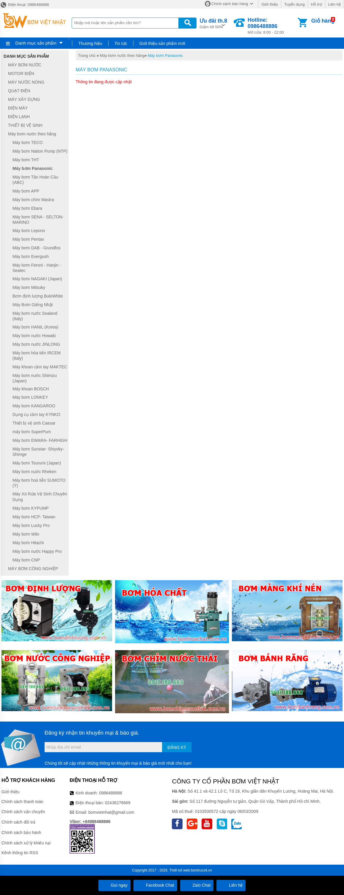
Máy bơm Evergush (30, 256)
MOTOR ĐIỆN (21, 73)
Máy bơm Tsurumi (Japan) (36, 463)
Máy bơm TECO (27, 142)
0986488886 (110, 793)
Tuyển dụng (294, 4)
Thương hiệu (90, 43)
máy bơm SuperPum (31, 431)
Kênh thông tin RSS (19, 852)
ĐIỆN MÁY (18, 108)
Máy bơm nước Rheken (34, 471)
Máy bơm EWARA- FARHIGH (39, 440)
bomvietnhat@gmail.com (111, 812)
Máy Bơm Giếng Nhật (32, 304)
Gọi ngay (114, 885)
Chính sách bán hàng (229, 3)
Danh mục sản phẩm (35, 43)
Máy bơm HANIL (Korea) (35, 327)
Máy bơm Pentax (28, 239)
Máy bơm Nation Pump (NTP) (39, 151)
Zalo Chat (197, 885)
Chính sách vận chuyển (23, 811)
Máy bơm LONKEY (30, 397)
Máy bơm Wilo (25, 534)
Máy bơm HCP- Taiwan (33, 516)
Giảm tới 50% (213, 23)
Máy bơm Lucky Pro (31, 525)
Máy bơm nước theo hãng (122, 55)
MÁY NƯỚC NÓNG (26, 82)
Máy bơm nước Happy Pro (37, 551)
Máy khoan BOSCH (30, 389)
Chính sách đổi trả (18, 822)
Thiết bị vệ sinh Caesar (34, 423)
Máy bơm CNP (26, 560)
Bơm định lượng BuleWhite (37, 296)
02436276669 (118, 802)
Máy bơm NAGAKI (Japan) (37, 278)
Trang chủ (87, 55)
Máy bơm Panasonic (165, 55)
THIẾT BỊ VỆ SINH (25, 125)
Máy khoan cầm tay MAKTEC (39, 366)
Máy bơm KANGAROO (33, 405)
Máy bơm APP (25, 191)
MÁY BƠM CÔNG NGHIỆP (33, 568)
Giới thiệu (269, 4)
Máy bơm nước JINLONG (36, 344)
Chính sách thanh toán (22, 801)
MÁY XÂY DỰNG (24, 99)
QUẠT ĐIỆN (19, 90)
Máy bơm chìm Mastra (33, 199)
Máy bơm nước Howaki (34, 335)
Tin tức (120, 43)
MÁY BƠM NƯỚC (24, 64)
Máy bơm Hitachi (28, 542)
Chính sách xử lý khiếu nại (26, 843)
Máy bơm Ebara (27, 208)
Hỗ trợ (316, 4)
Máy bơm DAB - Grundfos (36, 247)
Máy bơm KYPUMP (30, 508)
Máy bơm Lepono (28, 230)
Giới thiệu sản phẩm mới (162, 43)
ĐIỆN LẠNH (19, 116)
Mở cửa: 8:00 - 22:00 (272, 26)
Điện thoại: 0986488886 (24, 4)
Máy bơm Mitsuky (28, 287)
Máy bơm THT (25, 159)
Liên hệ (334, 4)
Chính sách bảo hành (21, 832)
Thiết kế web (179, 870)
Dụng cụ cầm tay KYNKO (36, 414)
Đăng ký (176, 747)
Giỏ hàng (322, 21)
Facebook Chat (155, 885)
